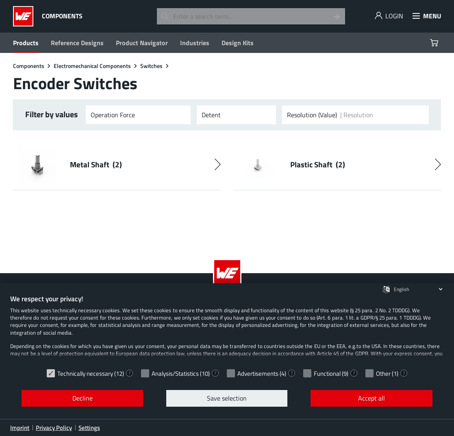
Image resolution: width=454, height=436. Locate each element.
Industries (194, 43)
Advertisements (257, 373)
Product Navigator (142, 43)
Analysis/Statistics (175, 373)
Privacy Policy (54, 427)
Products (26, 43)
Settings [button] (89, 427)
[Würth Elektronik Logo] (25, 16)
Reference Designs (77, 43)
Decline (82, 398)
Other (383, 373)
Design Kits (238, 43)
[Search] (337, 16)
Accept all (371, 398)
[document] (227, 329)
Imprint (19, 427)
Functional (327, 373)
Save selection (227, 398)
